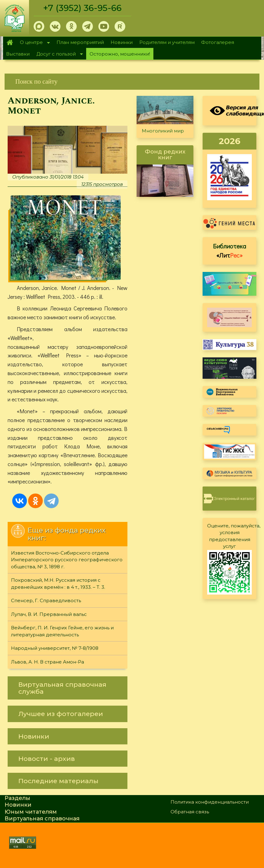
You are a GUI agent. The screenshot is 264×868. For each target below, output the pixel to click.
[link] (132, 82)
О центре (33, 42)
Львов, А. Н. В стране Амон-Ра (47, 662)
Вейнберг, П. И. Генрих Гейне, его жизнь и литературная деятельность (62, 631)
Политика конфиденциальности (209, 802)
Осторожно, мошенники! (120, 54)
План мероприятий (80, 42)
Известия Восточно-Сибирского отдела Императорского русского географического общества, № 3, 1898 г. (67, 560)
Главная (10, 42)
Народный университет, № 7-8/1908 (54, 648)
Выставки (18, 54)
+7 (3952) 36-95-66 (83, 8)
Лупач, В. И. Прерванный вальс (49, 614)
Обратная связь (189, 812)
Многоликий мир (163, 131)
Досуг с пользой (57, 54)
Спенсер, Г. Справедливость (46, 601)
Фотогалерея (217, 42)
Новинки (122, 42)
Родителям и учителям (167, 42)
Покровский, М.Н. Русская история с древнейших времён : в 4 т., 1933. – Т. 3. (58, 583)
